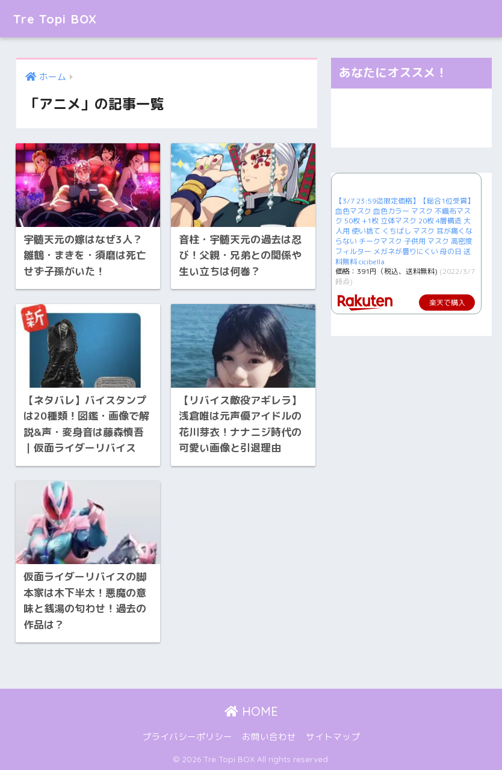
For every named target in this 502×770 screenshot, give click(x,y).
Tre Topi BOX (59, 18)
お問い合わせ (269, 734)
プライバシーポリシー (187, 734)
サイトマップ (333, 734)
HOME (251, 708)
